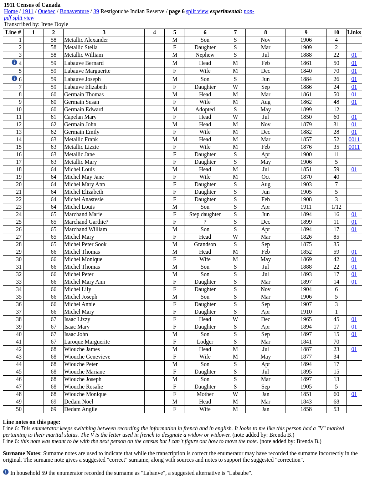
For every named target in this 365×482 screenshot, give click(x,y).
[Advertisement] (319, 14)
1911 (28, 11)
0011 (354, 139)
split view (197, 11)
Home (11, 11)
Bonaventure (74, 11)
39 (96, 11)
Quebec (46, 11)
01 (354, 55)
